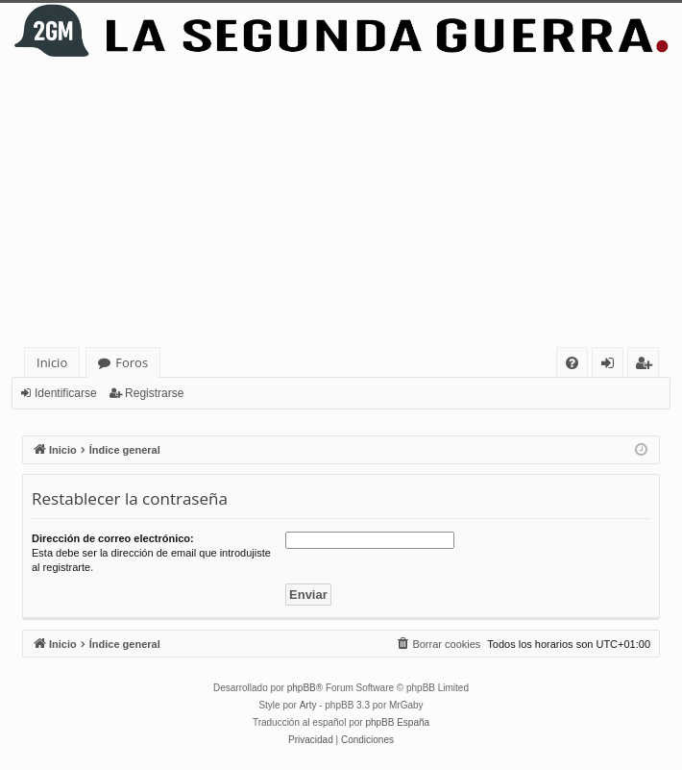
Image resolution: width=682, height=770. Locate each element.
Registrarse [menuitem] (647, 366)
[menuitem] (572, 363)
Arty (308, 705)
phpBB (301, 688)
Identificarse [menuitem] (612, 366)
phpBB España (397, 722)
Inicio (52, 362)
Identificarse (66, 393)
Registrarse (154, 393)
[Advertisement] (341, 202)
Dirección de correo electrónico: (113, 538)
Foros (131, 362)
